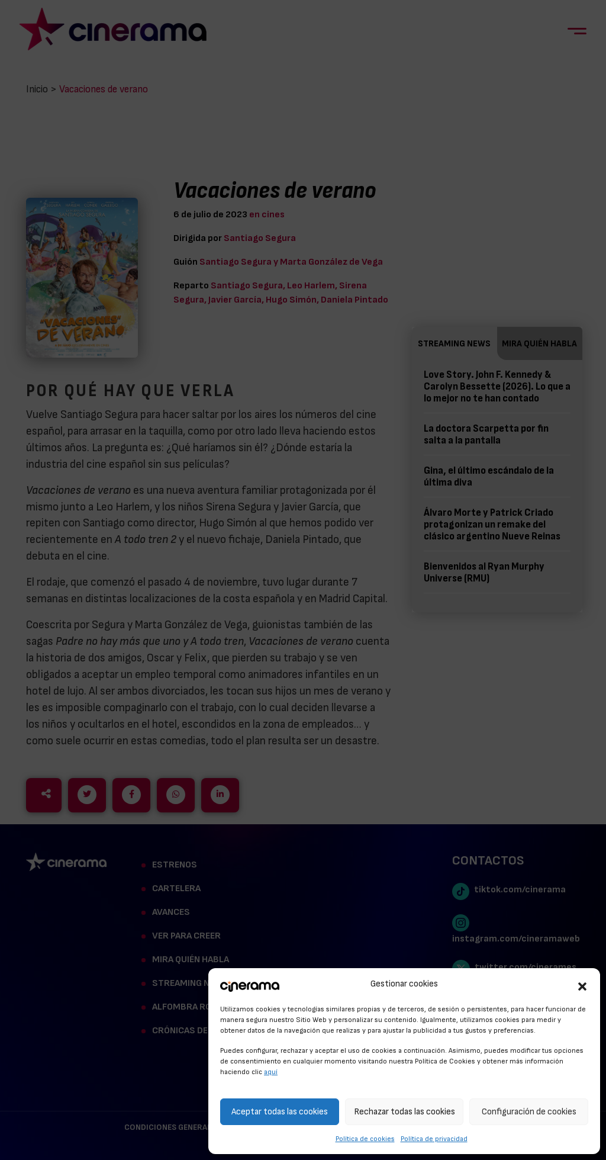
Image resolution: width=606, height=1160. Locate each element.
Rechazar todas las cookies (404, 1111)
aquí (271, 1071)
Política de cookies (365, 1138)
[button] (582, 985)
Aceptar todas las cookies (279, 1111)
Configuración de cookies (529, 1111)
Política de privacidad (434, 1138)
